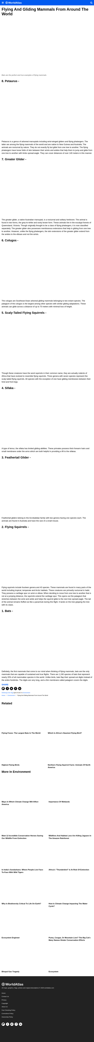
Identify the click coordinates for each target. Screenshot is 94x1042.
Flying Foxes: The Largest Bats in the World (21, 733)
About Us (5, 1007)
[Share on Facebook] (7, 688)
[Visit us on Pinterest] (16, 1024)
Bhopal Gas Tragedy (10, 972)
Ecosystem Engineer (11, 938)
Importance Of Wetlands (59, 802)
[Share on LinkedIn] (19, 688)
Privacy (4, 1000)
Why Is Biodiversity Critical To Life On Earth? (21, 904)
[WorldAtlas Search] (91, 2)
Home (4, 993)
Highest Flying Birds (10, 765)
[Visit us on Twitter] (12, 1024)
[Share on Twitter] (11, 688)
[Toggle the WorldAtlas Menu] (3, 2)
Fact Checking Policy (8, 1010)
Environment (26, 692)
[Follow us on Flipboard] (3, 1024)
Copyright (5, 1003)
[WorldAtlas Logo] (14, 3)
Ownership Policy (7, 1017)
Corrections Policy (7, 1013)
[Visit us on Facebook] (7, 1024)
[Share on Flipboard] (3, 688)
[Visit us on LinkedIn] (20, 1024)
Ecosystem (53, 972)
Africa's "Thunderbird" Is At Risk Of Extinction (69, 870)
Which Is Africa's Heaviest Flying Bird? (65, 733)
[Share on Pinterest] (15, 688)
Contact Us (5, 996)
